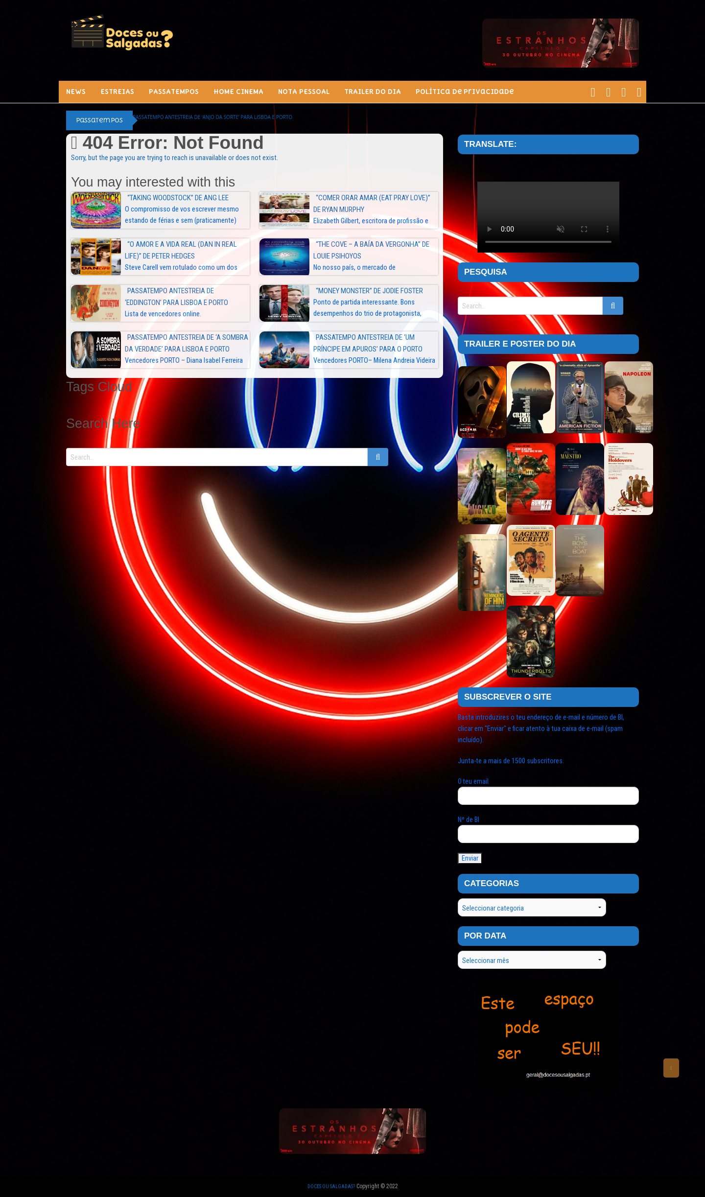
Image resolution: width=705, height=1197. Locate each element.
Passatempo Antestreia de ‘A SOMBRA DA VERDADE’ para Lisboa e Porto (186, 343)
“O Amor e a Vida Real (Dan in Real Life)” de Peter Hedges (181, 250)
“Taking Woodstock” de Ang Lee (178, 197)
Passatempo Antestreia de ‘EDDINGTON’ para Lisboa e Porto (176, 296)
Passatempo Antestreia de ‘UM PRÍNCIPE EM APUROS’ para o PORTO (368, 343)
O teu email (548, 791)
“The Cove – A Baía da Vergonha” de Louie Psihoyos (371, 250)
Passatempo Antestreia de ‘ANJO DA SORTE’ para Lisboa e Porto (212, 117)
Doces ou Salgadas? (331, 1186)
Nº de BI (548, 829)
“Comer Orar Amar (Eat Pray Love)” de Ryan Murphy (371, 203)
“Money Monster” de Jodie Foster (369, 290)
